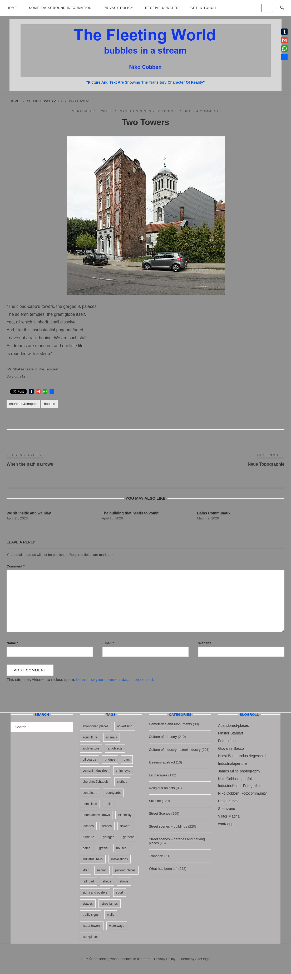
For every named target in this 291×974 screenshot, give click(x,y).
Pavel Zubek (228, 801)
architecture (91, 748)
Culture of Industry (163, 737)
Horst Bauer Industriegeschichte (244, 756)
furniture (88, 837)
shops (124, 881)
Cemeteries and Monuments (170, 724)
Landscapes (158, 775)
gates (86, 848)
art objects (115, 748)
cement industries (95, 770)
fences (107, 826)
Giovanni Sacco (231, 748)
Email (108, 643)
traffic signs (90, 914)
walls (110, 914)
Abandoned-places (233, 725)
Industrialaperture (232, 763)
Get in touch (203, 8)
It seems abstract (162, 762)
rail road (88, 881)
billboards (89, 759)
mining (101, 870)
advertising (124, 726)
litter (86, 870)
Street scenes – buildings (168, 826)
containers (90, 793)
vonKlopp (225, 824)
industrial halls (93, 859)
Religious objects (162, 788)
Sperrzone (226, 808)
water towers (92, 926)
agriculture (90, 737)
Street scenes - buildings (148, 111)
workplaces (90, 937)
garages (108, 837)
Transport (156, 856)
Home (12, 8)
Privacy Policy (118, 8)
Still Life (155, 801)
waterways (116, 926)
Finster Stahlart (230, 733)
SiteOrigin (202, 959)
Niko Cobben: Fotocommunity (242, 793)
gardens (128, 837)
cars (127, 759)
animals (111, 737)
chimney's (123, 770)
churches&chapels (44, 101)
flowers (125, 826)
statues (88, 903)
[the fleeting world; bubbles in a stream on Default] (267, 8)
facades (88, 826)
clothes (122, 782)
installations (119, 859)
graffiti (103, 848)
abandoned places (95, 726)
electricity (124, 815)
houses (49, 404)
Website (204, 643)
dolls (109, 804)
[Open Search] (282, 8)
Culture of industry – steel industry (175, 750)
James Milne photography (239, 771)
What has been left (163, 869)
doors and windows (96, 815)
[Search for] (42, 727)
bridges (110, 759)
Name (12, 643)
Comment (16, 566)
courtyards (113, 793)
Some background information (60, 8)
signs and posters (95, 892)
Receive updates (162, 8)
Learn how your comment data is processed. (115, 679)
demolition (90, 804)
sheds (107, 881)
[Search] (67, 725)
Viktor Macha (228, 816)
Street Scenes (159, 813)
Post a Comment (202, 111)
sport (119, 892)
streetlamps (109, 903)
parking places (125, 870)
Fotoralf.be (227, 741)
